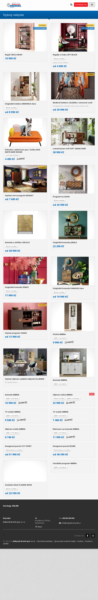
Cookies (80, 592)
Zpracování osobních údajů (64, 592)
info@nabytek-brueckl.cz (71, 573)
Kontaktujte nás (81, 4)
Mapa (38, 577)
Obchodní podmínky (45, 592)
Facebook (87, 586)
